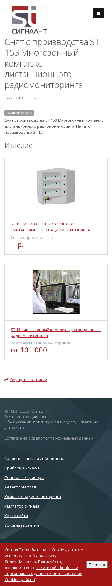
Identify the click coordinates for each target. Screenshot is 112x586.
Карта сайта (16, 515)
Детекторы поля (20, 487)
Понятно (97, 564)
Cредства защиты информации (34, 458)
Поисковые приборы (24, 477)
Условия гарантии (21, 525)
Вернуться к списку (25, 379)
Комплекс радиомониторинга (32, 496)
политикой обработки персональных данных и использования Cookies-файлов (43, 573)
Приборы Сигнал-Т (21, 468)
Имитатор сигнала (21, 506)
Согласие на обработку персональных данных (48, 438)
